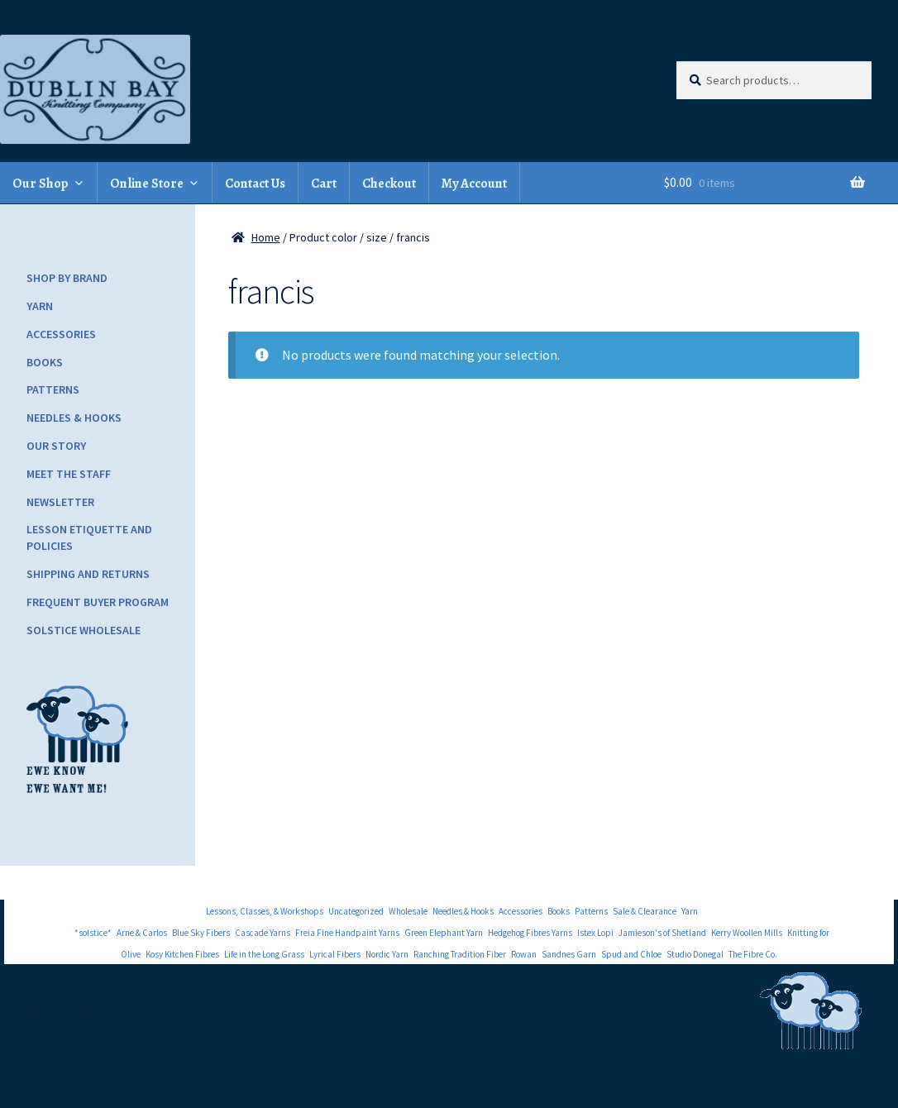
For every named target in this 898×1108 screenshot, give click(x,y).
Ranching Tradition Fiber (459, 954)
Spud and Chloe (631, 954)
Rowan (524, 954)
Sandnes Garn (569, 954)
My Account (474, 183)
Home (265, 237)
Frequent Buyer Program (97, 602)
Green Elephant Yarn (443, 932)
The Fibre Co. (752, 954)
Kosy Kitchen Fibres (182, 954)
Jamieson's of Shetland (662, 932)
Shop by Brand (66, 277)
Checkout (389, 183)
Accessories (61, 334)
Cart (324, 183)
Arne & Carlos (142, 932)
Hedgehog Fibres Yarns (530, 932)
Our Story (56, 445)
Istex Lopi (595, 932)
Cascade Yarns (262, 932)
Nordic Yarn (386, 954)
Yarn (39, 305)
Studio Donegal (695, 954)
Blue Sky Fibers (201, 932)
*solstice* (93, 932)
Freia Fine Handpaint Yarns (347, 932)
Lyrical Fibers (335, 954)
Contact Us (255, 183)
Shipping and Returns (88, 573)
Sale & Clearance (644, 911)
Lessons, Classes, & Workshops (264, 911)
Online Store (147, 183)
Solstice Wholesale (83, 630)
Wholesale (408, 911)
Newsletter (60, 501)
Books (44, 362)
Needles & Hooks (74, 417)
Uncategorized (356, 911)
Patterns (52, 389)
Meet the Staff (68, 473)
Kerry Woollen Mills (746, 932)
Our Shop (40, 183)
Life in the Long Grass (264, 954)
